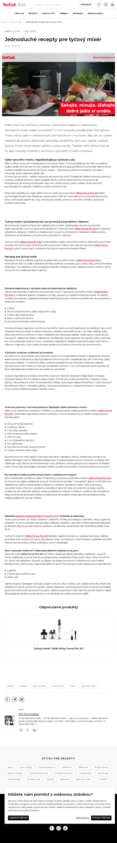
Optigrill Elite (85, 773)
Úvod (4, 22)
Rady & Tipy (48, 13)
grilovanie (65, 779)
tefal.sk (19, 13)
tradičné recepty (15, 773)
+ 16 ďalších (102, 779)
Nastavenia (82, 818)
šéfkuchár (83, 767)
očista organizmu (47, 767)
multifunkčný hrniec (38, 773)
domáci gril (103, 773)
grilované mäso (83, 779)
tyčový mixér (39, 686)
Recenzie (78, 13)
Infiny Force (58, 686)
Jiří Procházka (28, 714)
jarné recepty (26, 767)
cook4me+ (67, 767)
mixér (72, 686)
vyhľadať (85, 4)
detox (10, 767)
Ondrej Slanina (101, 767)
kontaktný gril (33, 779)
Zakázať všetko (18, 818)
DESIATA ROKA (95, 13)
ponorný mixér (89, 686)
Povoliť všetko (101, 818)
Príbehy (64, 13)
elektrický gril (14, 779)
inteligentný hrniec (64, 773)
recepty (23, 686)
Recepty (33, 13)
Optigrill (50, 779)
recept (10, 686)
